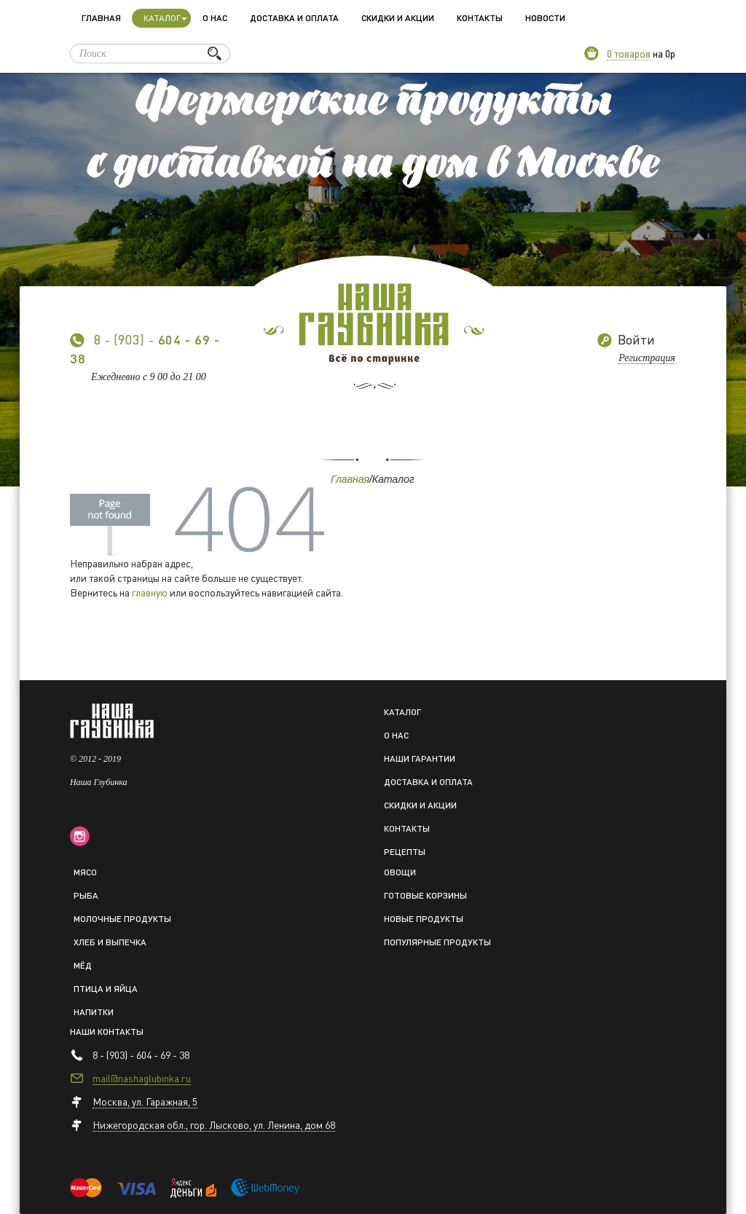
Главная (101, 17)
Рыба (86, 895)
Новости (545, 17)
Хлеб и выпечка (110, 942)
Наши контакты (107, 1031)
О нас (215, 17)
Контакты (480, 17)
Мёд (83, 965)
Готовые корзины (425, 895)
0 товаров (629, 53)
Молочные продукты (122, 918)
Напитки (94, 1011)
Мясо (85, 872)
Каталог (402, 711)
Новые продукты (423, 918)
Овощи (400, 872)
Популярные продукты (437, 942)
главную (150, 592)
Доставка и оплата (294, 17)
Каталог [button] (165, 17)
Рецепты (404, 851)
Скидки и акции (397, 17)
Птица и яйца (106, 988)
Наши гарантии (419, 758)
